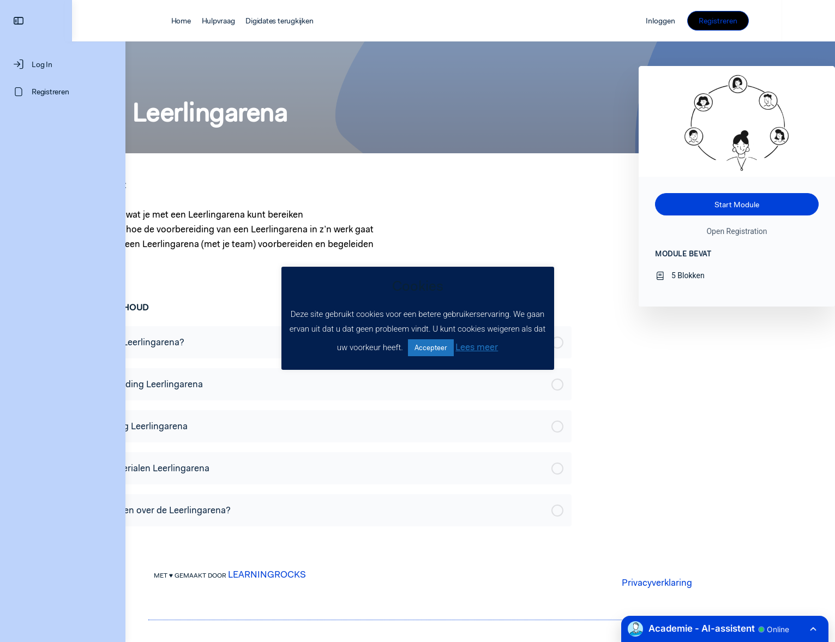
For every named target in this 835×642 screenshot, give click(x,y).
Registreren (771, 21)
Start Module (736, 204)
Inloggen (714, 21)
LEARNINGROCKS (294, 574)
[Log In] (62, 64)
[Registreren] (62, 91)
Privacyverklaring (683, 583)
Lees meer (476, 347)
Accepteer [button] (431, 347)
